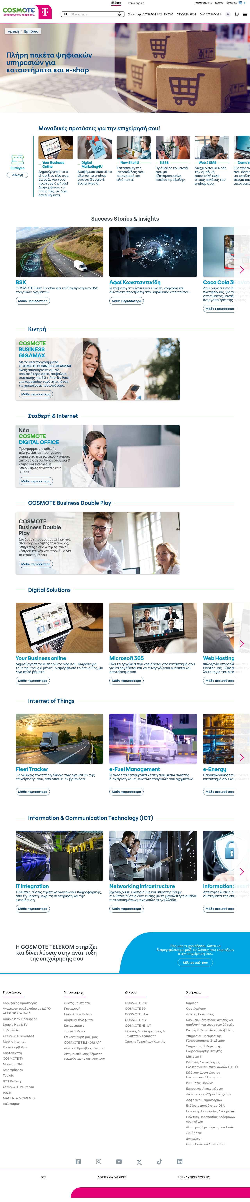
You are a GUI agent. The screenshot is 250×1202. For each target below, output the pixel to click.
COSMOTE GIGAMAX (18, 1036)
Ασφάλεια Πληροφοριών (204, 1100)
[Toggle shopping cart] (239, 14)
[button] (228, 14)
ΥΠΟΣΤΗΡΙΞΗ (186, 14)
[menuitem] (78, 1161)
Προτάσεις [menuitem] (12, 992)
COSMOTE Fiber (137, 1014)
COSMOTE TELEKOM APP (82, 1042)
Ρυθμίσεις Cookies (199, 1083)
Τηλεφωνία (11, 1030)
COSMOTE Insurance (18, 1087)
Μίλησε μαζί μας (195, 962)
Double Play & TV (15, 1024)
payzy (7, 1092)
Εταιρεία (231, 2)
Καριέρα (192, 1003)
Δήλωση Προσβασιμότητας (84, 1048)
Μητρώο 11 (194, 1056)
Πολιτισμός (11, 1104)
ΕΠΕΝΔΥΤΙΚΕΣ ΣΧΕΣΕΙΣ (194, 1177)
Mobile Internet (14, 1041)
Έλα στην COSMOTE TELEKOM (150, 14)
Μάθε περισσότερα (35, 394)
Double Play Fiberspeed (20, 1019)
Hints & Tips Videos (78, 1014)
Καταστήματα (203, 2)
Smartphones (13, 1070)
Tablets (8, 1075)
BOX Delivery (12, 1081)
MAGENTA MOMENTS (19, 1098)
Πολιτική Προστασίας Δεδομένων (210, 1111)
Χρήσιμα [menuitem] (193, 992)
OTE (43, 1177)
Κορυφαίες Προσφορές (20, 1003)
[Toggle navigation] (244, 14)
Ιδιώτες (116, 2)
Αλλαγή (17, 175)
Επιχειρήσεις (136, 2)
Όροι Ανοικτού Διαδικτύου (205, 1144)
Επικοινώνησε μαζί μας (81, 1037)
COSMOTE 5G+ (136, 1003)
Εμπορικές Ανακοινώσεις (204, 1088)
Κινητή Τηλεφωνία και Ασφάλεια (210, 1030)
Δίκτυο (219, 2)
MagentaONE (13, 1064)
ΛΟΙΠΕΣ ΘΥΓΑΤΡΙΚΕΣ (112, 1177)
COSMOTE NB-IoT (138, 1025)
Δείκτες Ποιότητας (200, 1014)
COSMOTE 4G (135, 1020)
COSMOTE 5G (135, 1008)
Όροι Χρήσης (196, 1008)
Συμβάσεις (194, 1133)
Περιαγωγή (72, 1008)
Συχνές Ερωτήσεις (77, 1003)
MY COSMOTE (210, 14)
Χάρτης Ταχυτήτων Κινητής (145, 1041)
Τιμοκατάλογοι (75, 1031)
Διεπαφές (193, 1138)
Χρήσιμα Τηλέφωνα (78, 1020)
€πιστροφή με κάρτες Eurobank (209, 1127)
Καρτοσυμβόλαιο (15, 1047)
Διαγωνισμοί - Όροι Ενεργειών (208, 1094)
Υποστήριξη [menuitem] (74, 992)
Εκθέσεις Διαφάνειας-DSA (205, 1105)
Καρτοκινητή (12, 1053)
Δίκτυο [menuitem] (131, 992)
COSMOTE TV (13, 1058)
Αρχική (13, 31)
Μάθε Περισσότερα (32, 301)
